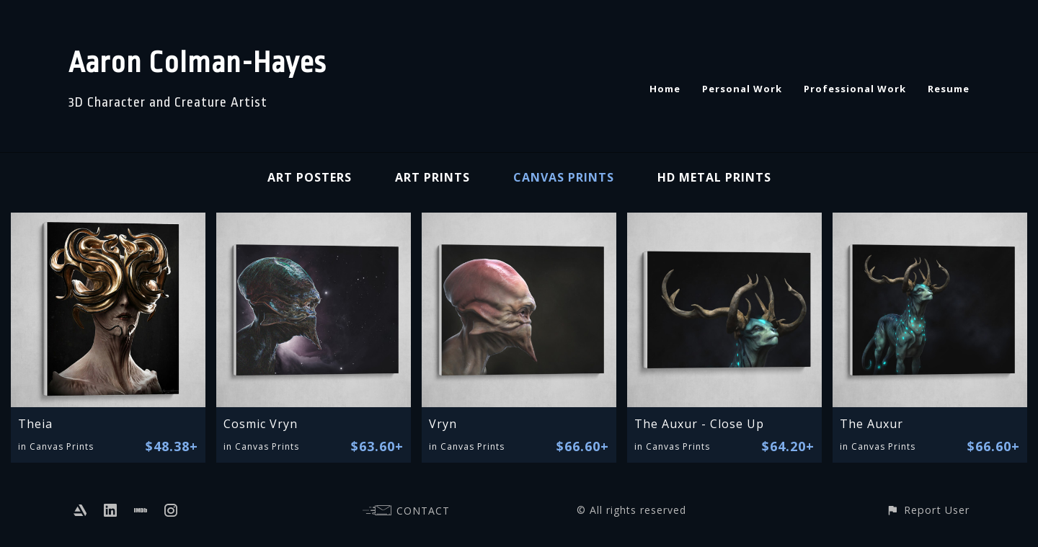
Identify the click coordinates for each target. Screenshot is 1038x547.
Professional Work (855, 88)
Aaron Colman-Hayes (197, 63)
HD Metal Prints (714, 177)
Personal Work (742, 88)
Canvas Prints (563, 177)
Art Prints (432, 177)
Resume (949, 88)
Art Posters (309, 177)
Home (664, 88)
